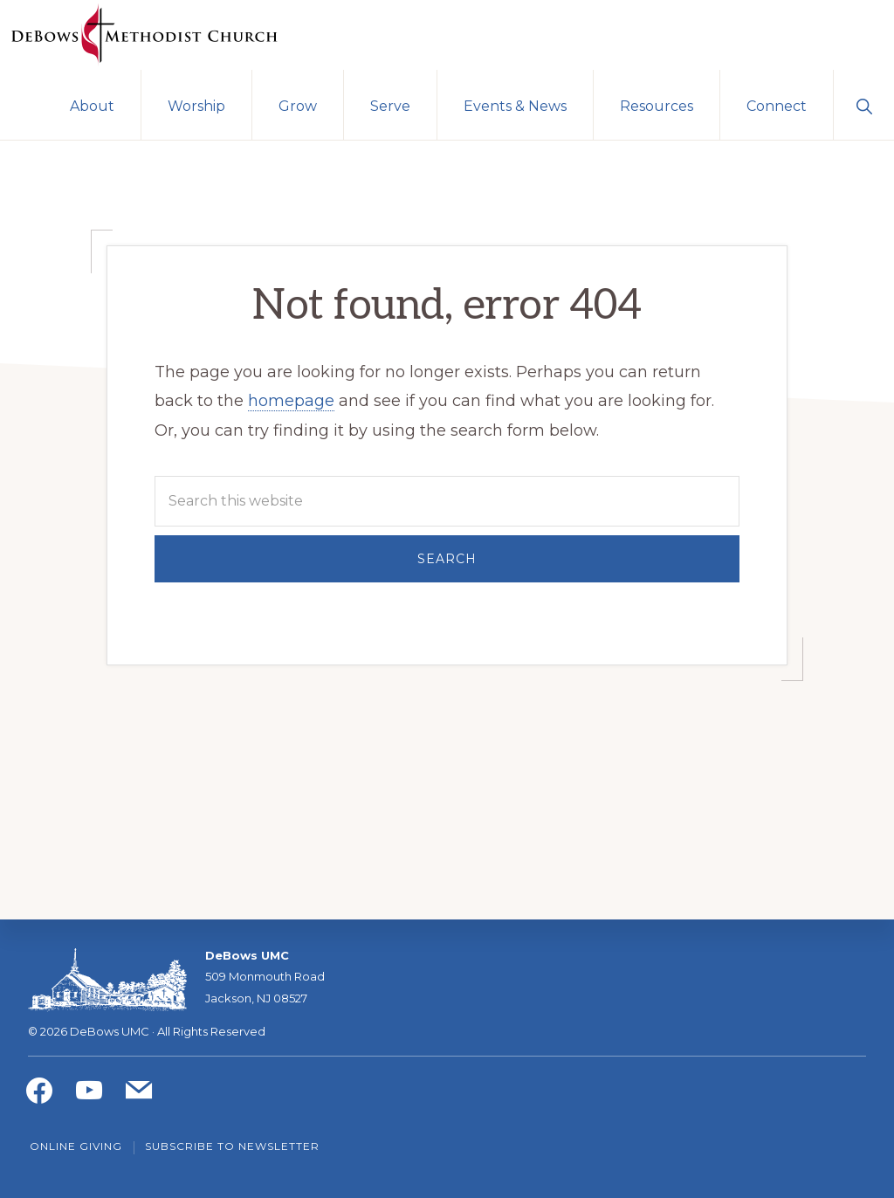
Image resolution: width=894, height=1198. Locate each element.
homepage (291, 400)
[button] (864, 105)
